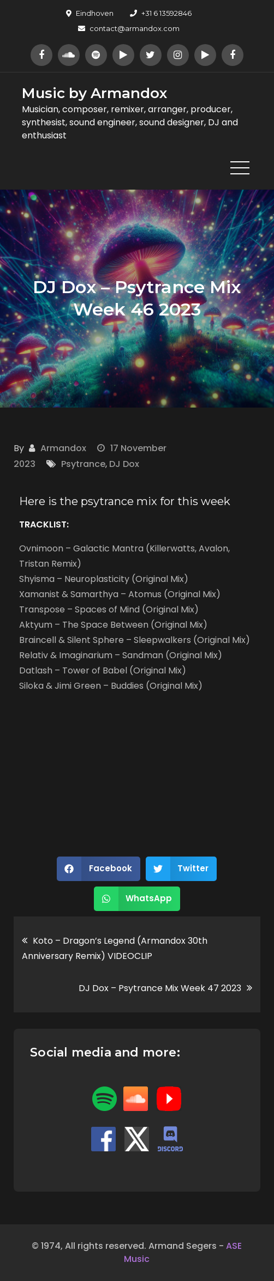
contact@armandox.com (129, 28)
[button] (98, 869)
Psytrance (83, 464)
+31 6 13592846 (161, 13)
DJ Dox (124, 464)
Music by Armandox (94, 93)
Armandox (63, 448)
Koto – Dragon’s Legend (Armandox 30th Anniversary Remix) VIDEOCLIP (114, 948)
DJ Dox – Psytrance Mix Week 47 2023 (160, 988)
